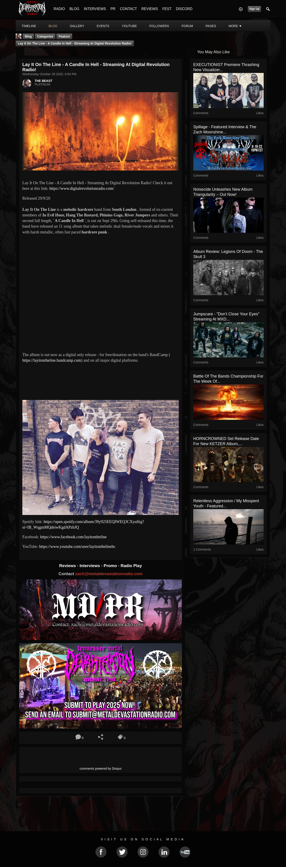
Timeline (29, 26)
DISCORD (184, 9)
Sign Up (254, 9)
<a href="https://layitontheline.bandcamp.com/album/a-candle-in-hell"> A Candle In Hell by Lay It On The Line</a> (100, 380)
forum (187, 26)
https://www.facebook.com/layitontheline (73, 537)
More (235, 26)
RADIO (59, 9)
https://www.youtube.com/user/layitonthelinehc (77, 546)
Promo (111, 565)
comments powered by (101, 768)
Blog (28, 36)
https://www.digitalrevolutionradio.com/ (81, 188)
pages (211, 26)
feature (64, 36)
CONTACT (128, 9)
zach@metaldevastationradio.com (109, 573)
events (103, 26)
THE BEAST (43, 81)
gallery (77, 26)
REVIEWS (149, 9)
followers (159, 26)
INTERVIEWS (95, 9)
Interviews (90, 565)
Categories (45, 36)
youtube (129, 26)
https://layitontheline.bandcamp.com (51, 360)
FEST (167, 9)
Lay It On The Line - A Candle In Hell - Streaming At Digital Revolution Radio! (75, 43)
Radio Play (131, 565)
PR (112, 9)
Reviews (68, 565)
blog (53, 26)
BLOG (74, 9)
